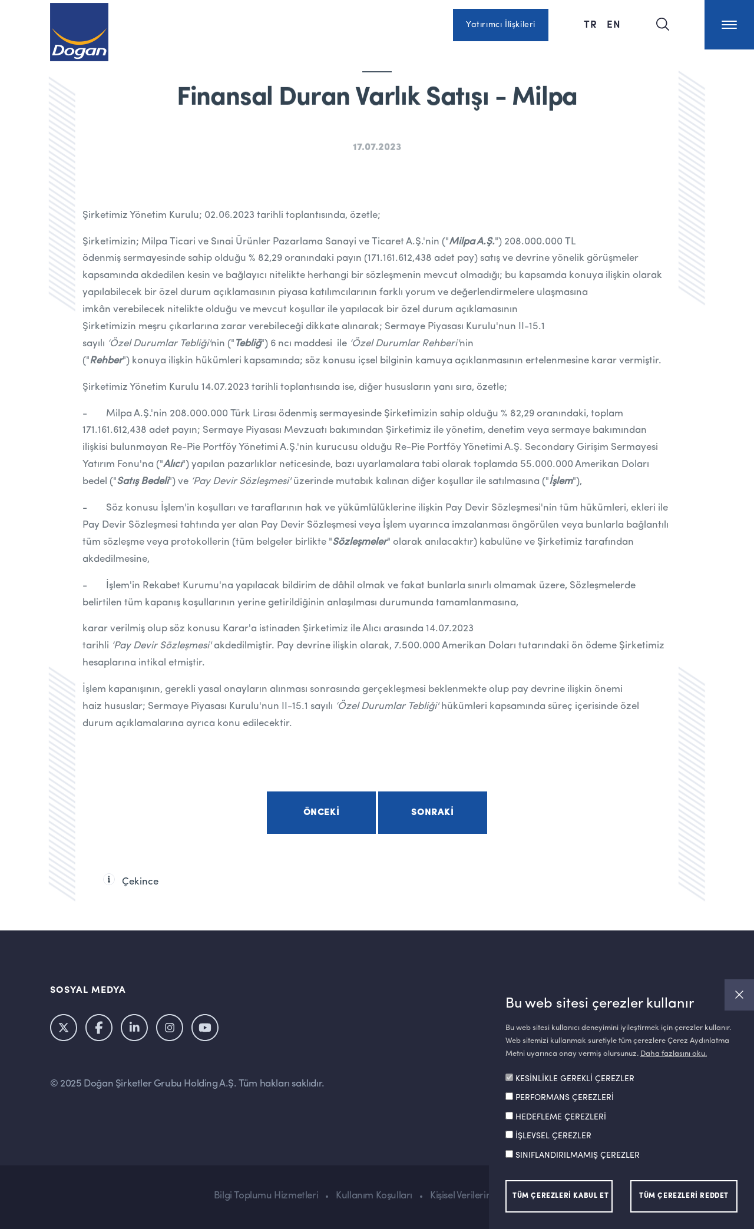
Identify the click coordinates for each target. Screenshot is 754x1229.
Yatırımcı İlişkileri (500, 25)
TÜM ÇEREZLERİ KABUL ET (560, 1196)
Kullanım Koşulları (374, 1196)
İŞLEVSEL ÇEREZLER (553, 1136)
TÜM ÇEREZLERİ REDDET (684, 1196)
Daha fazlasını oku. (673, 1054)
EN (614, 23)
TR (590, 23)
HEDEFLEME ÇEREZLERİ (560, 1117)
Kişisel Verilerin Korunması (485, 1196)
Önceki (321, 812)
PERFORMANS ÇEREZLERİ (564, 1098)
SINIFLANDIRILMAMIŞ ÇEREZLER (577, 1155)
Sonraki (432, 812)
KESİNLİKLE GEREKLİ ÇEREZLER (574, 1079)
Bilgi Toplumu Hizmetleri (266, 1196)
